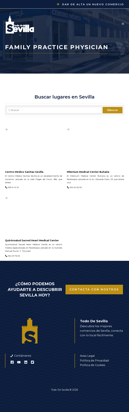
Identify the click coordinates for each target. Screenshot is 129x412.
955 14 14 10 (13, 187)
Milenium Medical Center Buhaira (88, 171)
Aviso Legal (87, 355)
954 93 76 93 (14, 256)
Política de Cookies (92, 365)
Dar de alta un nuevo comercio (93, 4)
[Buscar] (54, 110)
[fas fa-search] (112, 110)
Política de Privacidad (94, 360)
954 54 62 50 (76, 187)
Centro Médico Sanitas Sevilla (24, 171)
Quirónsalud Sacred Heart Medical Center (32, 240)
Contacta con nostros (94, 289)
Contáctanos (22, 355)
